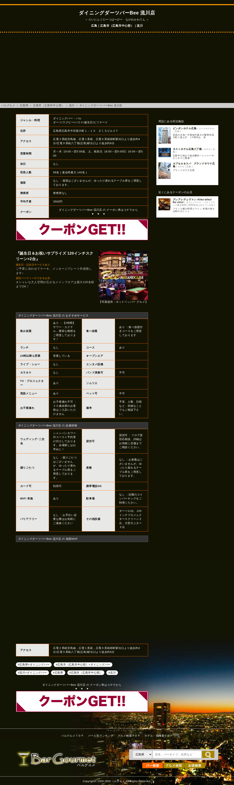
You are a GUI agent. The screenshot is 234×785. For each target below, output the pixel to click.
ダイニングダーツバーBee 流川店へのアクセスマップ (82, 592)
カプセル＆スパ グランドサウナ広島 (194, 165)
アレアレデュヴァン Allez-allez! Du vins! (192, 201)
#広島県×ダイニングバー (34, 664)
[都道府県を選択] (142, 754)
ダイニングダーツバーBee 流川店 (100, 105)
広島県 (24, 105)
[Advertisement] (117, 70)
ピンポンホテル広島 (185, 128)
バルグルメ (8, 105)
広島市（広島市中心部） (48, 105)
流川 (72, 105)
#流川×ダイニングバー (32, 672)
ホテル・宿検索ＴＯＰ (159, 735)
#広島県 (58, 672)
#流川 (112, 672)
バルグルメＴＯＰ (72, 735)
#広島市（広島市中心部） (85, 672)
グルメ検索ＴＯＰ (129, 735)
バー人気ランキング (101, 735)
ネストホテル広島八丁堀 (187, 149)
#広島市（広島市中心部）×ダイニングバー (83, 664)
